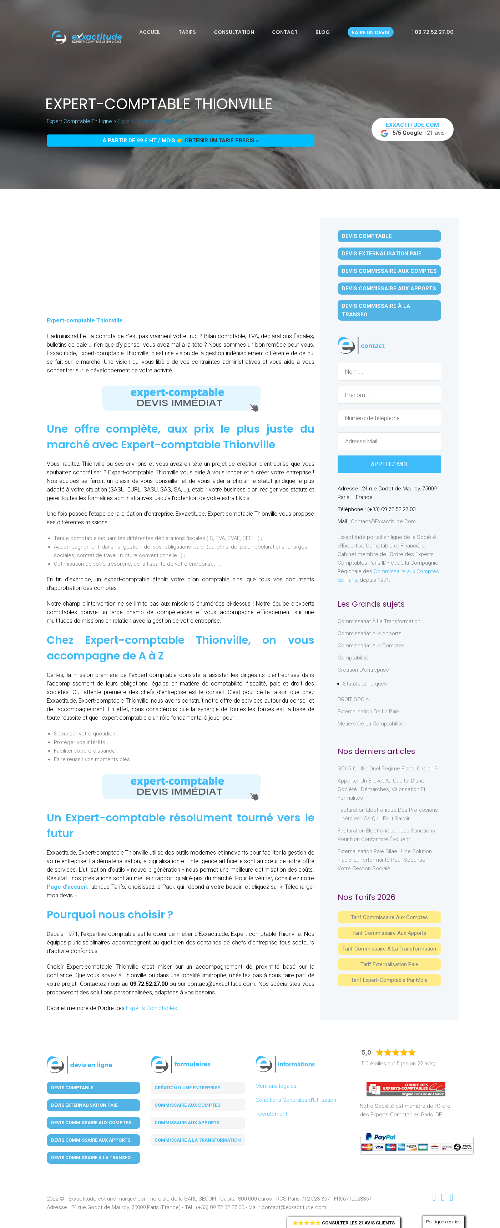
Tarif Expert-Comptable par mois (389, 980)
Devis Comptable (367, 236)
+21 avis (412, 129)
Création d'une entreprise (187, 1087)
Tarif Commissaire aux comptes (389, 917)
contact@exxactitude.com (383, 521)
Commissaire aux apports (187, 1122)
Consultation (234, 32)
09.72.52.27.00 (432, 32)
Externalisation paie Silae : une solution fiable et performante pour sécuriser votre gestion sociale (385, 860)
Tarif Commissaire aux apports (389, 933)
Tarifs (187, 32)
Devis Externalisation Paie (381, 253)
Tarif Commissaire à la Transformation (389, 949)
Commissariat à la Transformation (379, 621)
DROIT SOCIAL (355, 699)
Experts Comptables (151, 1008)
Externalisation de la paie (368, 711)
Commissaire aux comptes (187, 1105)
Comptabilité (353, 657)
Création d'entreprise (363, 670)
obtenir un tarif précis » (222, 140)
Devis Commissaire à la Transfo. (376, 310)
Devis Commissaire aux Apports (389, 288)
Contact (285, 32)
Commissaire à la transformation (198, 1140)
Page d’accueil (67, 886)
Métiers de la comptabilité (370, 723)
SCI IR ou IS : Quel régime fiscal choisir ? (388, 768)
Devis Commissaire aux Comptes (389, 271)
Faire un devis (370, 32)
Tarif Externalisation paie (389, 964)
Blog (322, 32)
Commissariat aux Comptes (371, 645)
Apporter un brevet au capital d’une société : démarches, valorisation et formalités (381, 789)
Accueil (150, 32)
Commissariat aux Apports (369, 633)
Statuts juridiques (365, 684)
